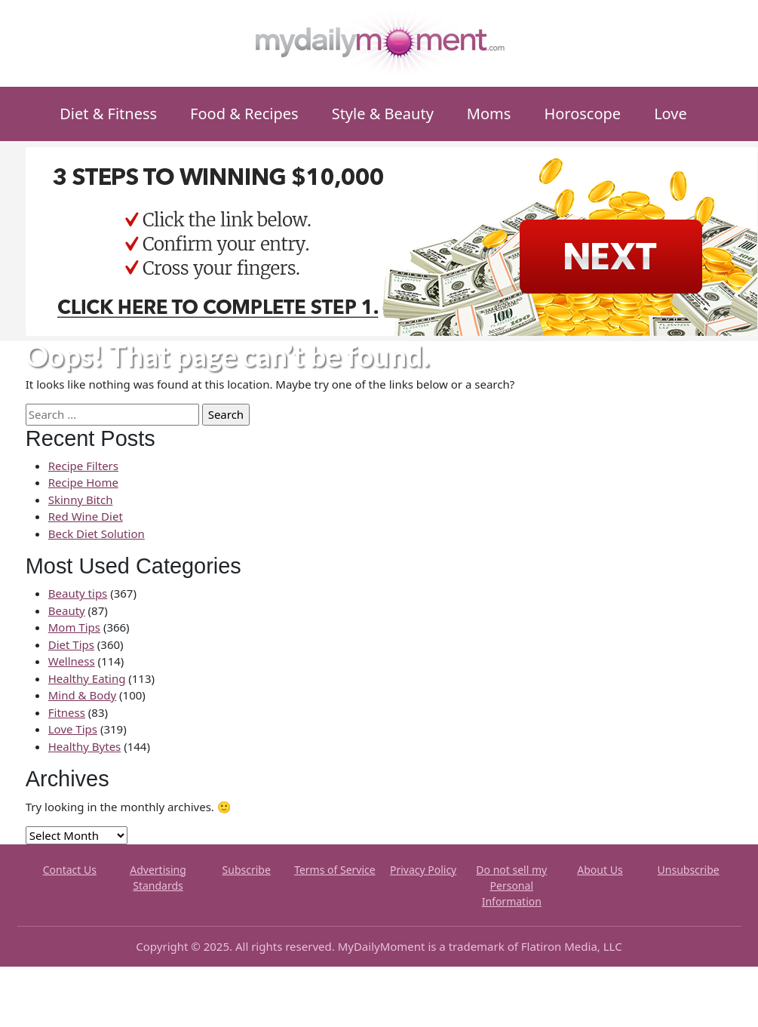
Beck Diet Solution (96, 533)
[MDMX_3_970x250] (391, 240)
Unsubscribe (689, 869)
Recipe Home (83, 482)
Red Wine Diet (85, 516)
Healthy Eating (87, 678)
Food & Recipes (244, 113)
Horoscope (582, 113)
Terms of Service (335, 869)
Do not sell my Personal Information (511, 885)
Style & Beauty (383, 113)
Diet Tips (71, 644)
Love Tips (72, 728)
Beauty (66, 610)
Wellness (71, 661)
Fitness (66, 712)
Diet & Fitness (108, 113)
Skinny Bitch (80, 499)
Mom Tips (74, 627)
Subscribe (246, 869)
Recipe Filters (83, 465)
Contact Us (70, 869)
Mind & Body (82, 695)
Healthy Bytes (84, 746)
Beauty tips (78, 593)
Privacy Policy (423, 869)
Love (670, 113)
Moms (489, 113)
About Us (599, 869)
